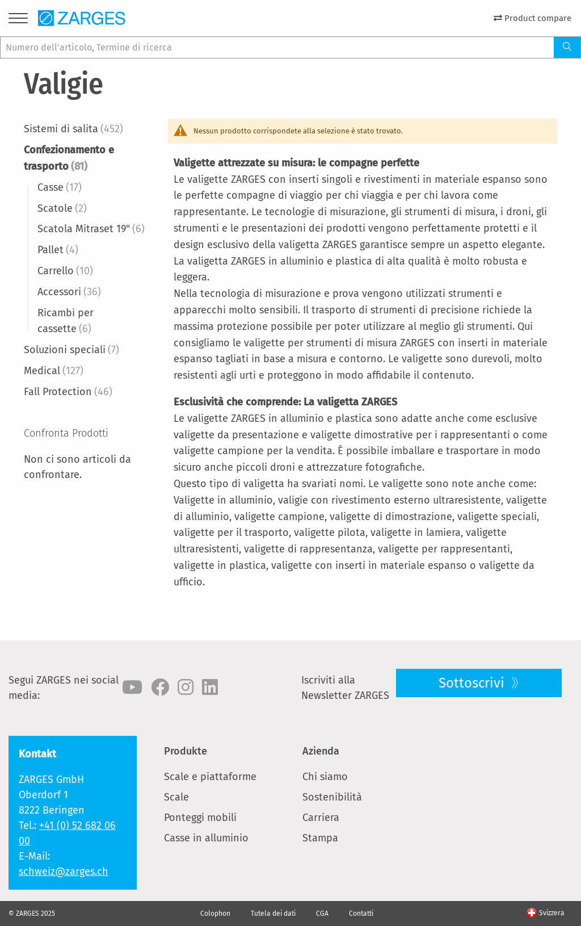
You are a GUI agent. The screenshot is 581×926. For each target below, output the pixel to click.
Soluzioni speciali (71, 349)
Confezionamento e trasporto (69, 158)
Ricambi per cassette (65, 321)
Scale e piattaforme (210, 776)
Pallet (57, 250)
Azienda (320, 751)
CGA (322, 913)
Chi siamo (325, 776)
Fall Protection (68, 392)
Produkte (185, 751)
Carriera (320, 817)
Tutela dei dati (273, 913)
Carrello (65, 271)
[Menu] (18, 20)
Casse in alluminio (206, 838)
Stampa (320, 838)
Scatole (62, 208)
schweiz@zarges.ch (63, 871)
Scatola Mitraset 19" (91, 229)
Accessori (69, 292)
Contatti (361, 913)
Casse (59, 187)
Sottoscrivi (473, 683)
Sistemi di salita (73, 129)
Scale (176, 797)
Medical (53, 370)
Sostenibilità (332, 797)
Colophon (215, 913)
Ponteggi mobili (200, 817)
